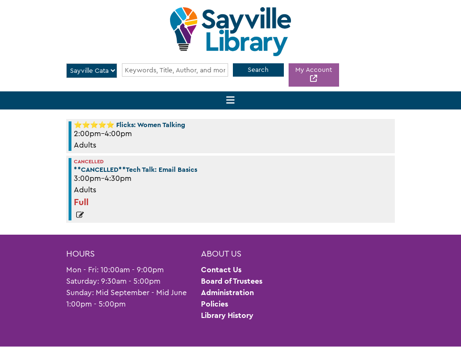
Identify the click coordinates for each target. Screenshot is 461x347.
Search (258, 69)
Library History (227, 315)
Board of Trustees (231, 281)
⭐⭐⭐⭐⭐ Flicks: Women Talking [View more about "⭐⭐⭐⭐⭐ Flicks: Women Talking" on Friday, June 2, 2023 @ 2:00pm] (129, 124)
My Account (313, 69)
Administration (227, 292)
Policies (214, 303)
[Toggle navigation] (230, 101)
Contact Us (221, 269)
